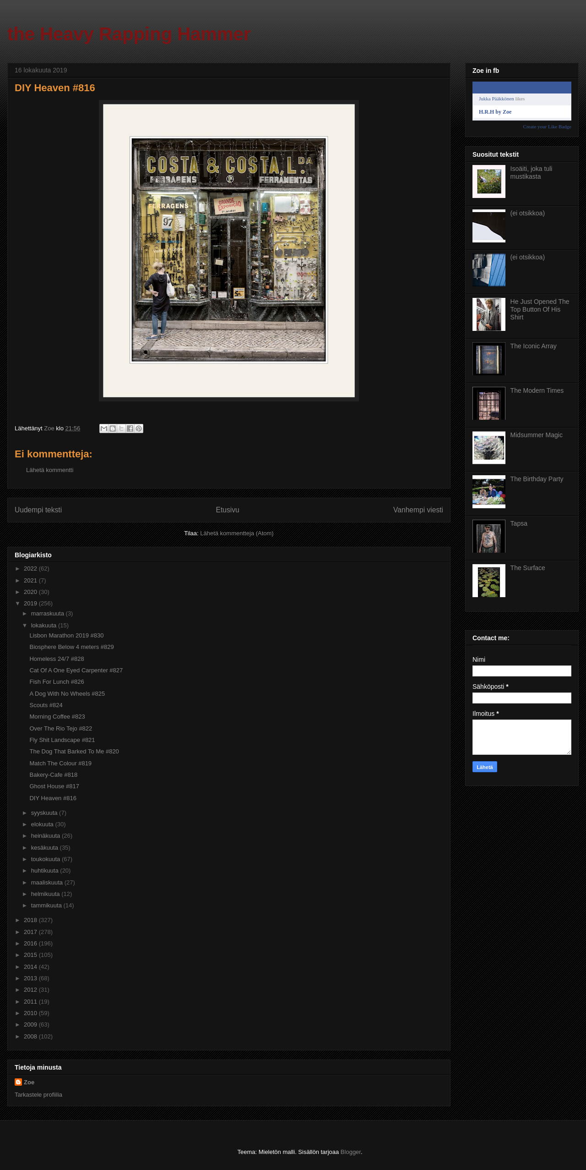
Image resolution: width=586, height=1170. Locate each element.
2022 (31, 568)
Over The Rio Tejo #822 (60, 728)
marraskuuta (48, 613)
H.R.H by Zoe (495, 112)
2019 (31, 603)
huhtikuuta (45, 870)
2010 (31, 1013)
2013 (31, 978)
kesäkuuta (45, 847)
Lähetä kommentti (49, 470)
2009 (31, 1024)
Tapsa (518, 523)
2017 (31, 931)
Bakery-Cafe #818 (53, 774)
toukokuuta (46, 859)
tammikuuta (47, 905)
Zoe (29, 1082)
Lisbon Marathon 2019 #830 (66, 635)
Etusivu (227, 510)
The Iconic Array (533, 346)
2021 (31, 580)
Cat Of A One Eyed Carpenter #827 (76, 670)
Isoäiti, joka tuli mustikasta (531, 172)
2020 (31, 591)
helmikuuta (46, 893)
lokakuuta (44, 625)
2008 (31, 1036)
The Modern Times (537, 390)
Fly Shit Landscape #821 (62, 739)
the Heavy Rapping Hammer (128, 34)
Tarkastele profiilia (38, 1094)
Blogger (351, 1151)
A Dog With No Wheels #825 (67, 693)
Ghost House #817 (54, 786)
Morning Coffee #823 (57, 716)
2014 (31, 966)
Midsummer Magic (536, 435)
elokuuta (43, 824)
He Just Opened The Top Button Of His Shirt (540, 309)
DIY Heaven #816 (52, 798)
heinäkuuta (46, 835)
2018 (31, 920)
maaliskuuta (48, 882)
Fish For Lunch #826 (56, 681)
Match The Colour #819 (60, 763)
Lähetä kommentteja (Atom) (236, 533)
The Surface (527, 567)
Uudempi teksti (38, 510)
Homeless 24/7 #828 (56, 658)
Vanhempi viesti (418, 510)
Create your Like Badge (547, 126)
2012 (31, 989)
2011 (31, 1001)
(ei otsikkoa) (527, 213)
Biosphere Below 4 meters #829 (71, 646)
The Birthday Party (537, 479)
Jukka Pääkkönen (496, 98)
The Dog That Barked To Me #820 (74, 751)
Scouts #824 (45, 705)
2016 (31, 943)
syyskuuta (45, 812)
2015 (31, 954)
